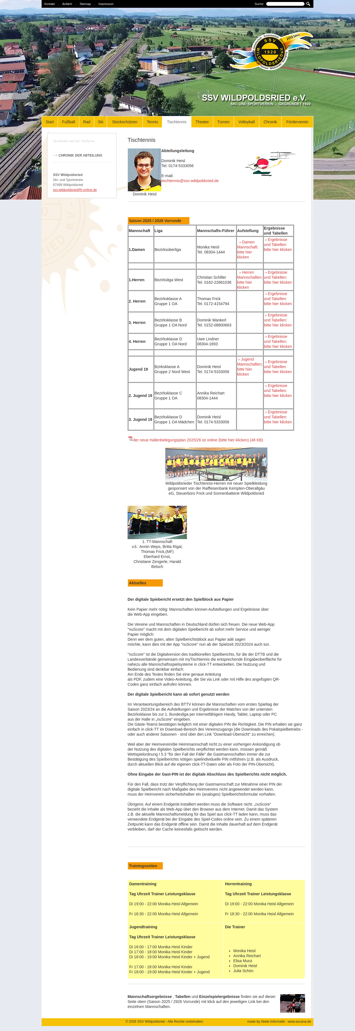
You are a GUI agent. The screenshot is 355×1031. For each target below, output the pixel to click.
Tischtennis (176, 122)
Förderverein (297, 122)
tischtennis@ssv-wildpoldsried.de (190, 180)
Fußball (68, 122)
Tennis (152, 122)
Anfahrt (67, 4)
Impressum (105, 4)
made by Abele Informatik (266, 1022)
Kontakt (49, 4)
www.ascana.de (299, 1022)
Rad (86, 122)
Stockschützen (124, 122)
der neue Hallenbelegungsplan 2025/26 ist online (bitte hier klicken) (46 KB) (195, 440)
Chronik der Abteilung (80, 155)
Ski (100, 122)
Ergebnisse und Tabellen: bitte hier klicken (278, 244)
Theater (202, 122)
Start (50, 122)
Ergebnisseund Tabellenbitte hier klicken (278, 366)
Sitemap (85, 4)
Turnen (223, 122)
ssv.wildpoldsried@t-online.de (75, 190)
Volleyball (246, 122)
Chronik (270, 122)
